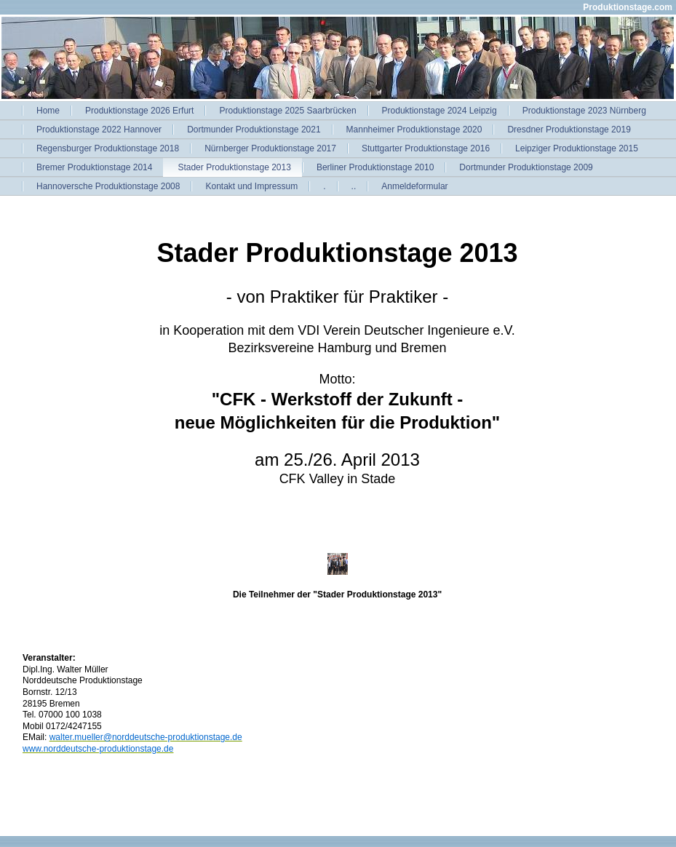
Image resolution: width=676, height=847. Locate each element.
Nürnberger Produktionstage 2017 (270, 148)
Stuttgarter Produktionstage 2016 (426, 148)
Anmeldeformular (414, 186)
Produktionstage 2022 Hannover (99, 129)
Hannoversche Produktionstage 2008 (108, 186)
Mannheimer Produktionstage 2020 (414, 129)
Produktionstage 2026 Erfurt (139, 111)
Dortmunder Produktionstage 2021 (253, 129)
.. (354, 186)
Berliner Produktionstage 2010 (375, 167)
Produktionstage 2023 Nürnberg (584, 111)
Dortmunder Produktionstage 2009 (525, 167)
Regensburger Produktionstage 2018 (107, 148)
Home (48, 111)
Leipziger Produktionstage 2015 (576, 148)
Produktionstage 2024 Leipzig (439, 111)
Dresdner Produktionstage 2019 (568, 129)
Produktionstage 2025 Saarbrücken (287, 111)
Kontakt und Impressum (251, 186)
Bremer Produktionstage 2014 (94, 167)
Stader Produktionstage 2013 (234, 167)
